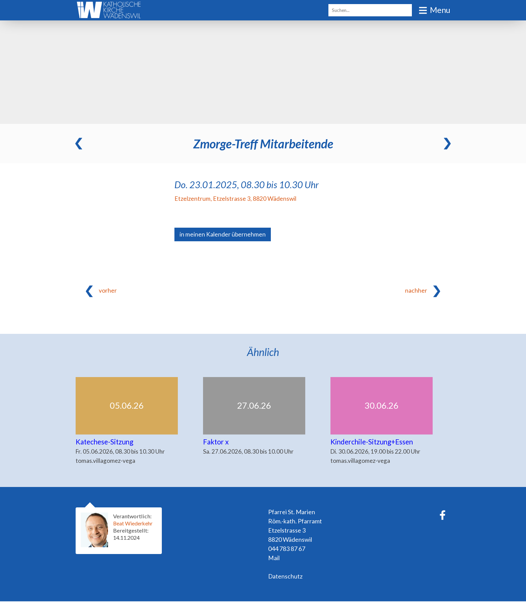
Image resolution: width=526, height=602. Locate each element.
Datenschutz (285, 577)
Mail (274, 558)
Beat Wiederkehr (134, 524)
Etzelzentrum (235, 198)
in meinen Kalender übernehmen (223, 234)
